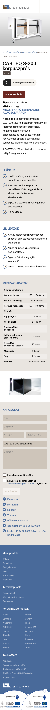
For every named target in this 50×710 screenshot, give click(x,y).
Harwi (5, 639)
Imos (27, 623)
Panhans (29, 639)
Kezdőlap (7, 52)
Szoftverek (8, 601)
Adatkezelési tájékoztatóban (21, 483)
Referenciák (8, 575)
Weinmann (7, 623)
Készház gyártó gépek (13, 597)
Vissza (6, 73)
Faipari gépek (9, 593)
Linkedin (11, 510)
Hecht (28, 635)
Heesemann (30, 643)
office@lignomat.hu (17, 520)
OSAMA (28, 619)
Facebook (12, 499)
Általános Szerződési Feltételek (18, 673)
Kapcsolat (7, 579)
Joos (27, 647)
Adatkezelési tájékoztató (14, 669)
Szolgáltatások (10, 567)
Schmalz (7, 619)
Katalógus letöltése (23, 82)
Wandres (29, 631)
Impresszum (9, 677)
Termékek (17, 52)
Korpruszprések (29, 52)
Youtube (11, 515)
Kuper (5, 614)
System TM (30, 627)
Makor (28, 614)
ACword (6, 643)
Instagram (12, 504)
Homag (6, 631)
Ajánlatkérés (13, 94)
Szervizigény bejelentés (14, 665)
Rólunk (6, 559)
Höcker (6, 647)
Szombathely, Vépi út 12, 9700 (23, 525)
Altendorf (7, 635)
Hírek (5, 571)
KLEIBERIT (8, 627)
